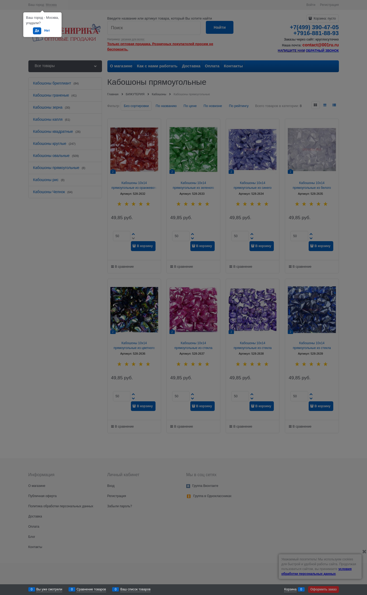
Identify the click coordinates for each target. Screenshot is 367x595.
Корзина (290, 589)
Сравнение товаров (91, 589)
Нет (47, 30)
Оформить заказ (323, 589)
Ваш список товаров (135, 589)
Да (37, 30)
